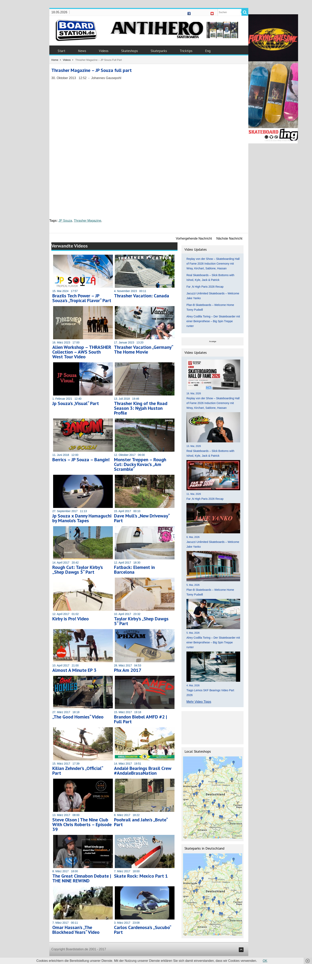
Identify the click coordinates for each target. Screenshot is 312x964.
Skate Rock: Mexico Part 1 (141, 876)
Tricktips (186, 51)
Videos (103, 51)
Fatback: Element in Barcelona (134, 569)
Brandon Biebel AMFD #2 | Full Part (140, 719)
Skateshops (129, 51)
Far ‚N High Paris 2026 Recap (204, 286)
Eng (208, 51)
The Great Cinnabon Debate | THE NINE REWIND (81, 878)
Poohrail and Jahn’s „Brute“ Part (141, 822)
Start (61, 51)
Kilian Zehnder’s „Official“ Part (77, 770)
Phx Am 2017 (127, 670)
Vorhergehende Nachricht (194, 238)
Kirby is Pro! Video (70, 619)
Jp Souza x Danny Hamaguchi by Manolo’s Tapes (81, 518)
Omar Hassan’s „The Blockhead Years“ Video (75, 929)
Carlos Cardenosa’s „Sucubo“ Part (142, 929)
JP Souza (65, 220)
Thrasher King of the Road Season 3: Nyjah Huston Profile (140, 408)
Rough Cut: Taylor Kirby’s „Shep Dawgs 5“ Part (77, 569)
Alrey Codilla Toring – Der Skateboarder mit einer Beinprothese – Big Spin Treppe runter (213, 321)
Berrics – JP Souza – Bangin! (81, 459)
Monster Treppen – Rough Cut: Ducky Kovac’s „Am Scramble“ (140, 464)
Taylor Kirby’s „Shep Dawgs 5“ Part (141, 621)
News (82, 51)
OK (265, 960)
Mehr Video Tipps (198, 701)
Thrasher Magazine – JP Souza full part (91, 70)
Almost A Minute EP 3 (74, 670)
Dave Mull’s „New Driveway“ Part (142, 518)
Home (54, 59)
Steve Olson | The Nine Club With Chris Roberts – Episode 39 (82, 824)
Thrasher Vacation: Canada (141, 296)
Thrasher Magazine (87, 220)
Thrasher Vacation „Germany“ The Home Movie (143, 349)
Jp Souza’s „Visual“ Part (75, 403)
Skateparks (159, 51)
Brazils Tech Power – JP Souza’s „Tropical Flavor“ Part (81, 298)
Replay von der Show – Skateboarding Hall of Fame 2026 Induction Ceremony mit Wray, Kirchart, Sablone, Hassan (213, 263)
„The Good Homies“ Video (77, 717)
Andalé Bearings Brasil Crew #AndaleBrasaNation (142, 770)
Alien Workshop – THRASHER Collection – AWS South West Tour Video (81, 352)
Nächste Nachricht (229, 238)
